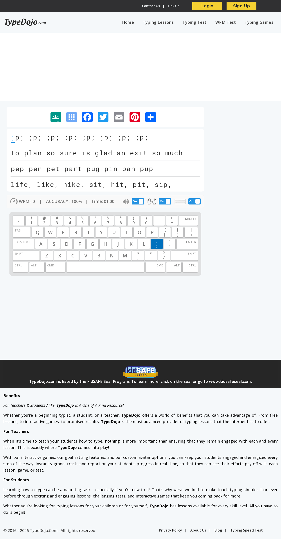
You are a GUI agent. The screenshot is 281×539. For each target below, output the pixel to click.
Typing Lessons (164, 22)
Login (207, 6)
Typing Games (259, 22)
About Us (198, 531)
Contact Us (151, 6)
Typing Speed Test (246, 531)
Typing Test (199, 22)
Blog (218, 531)
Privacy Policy (170, 531)
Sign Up (241, 6)
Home (136, 22)
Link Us (173, 6)
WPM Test (228, 22)
